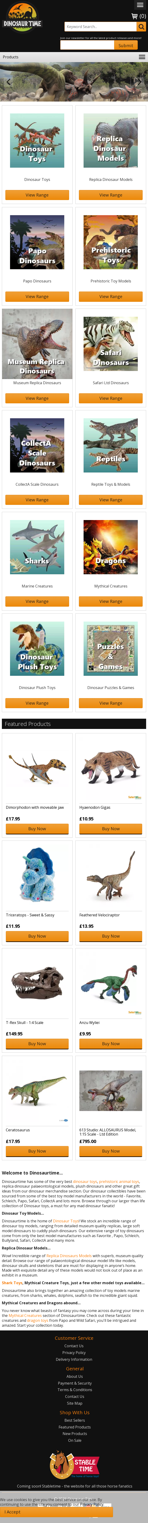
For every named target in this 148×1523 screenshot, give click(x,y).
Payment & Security (75, 1383)
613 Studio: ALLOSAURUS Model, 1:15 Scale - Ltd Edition (107, 1132)
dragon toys (37, 1320)
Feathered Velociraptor (99, 915)
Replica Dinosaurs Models (69, 1255)
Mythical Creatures (25, 1315)
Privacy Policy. (92, 1504)
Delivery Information (74, 1359)
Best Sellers (74, 1420)
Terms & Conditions (74, 1389)
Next (139, 82)
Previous (8, 82)
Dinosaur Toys (66, 1221)
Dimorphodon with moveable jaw (35, 807)
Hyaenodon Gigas (94, 807)
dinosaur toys (85, 1181)
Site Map (74, 1403)
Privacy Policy (74, 1352)
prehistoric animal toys (119, 1181)
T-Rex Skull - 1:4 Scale (24, 1022)
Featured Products (75, 1427)
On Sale (74, 1440)
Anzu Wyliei (89, 1022)
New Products (75, 1433)
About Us (75, 1376)
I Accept (12, 1512)
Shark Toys (12, 1282)
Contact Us (74, 1345)
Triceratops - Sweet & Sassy (30, 915)
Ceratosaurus (18, 1130)
